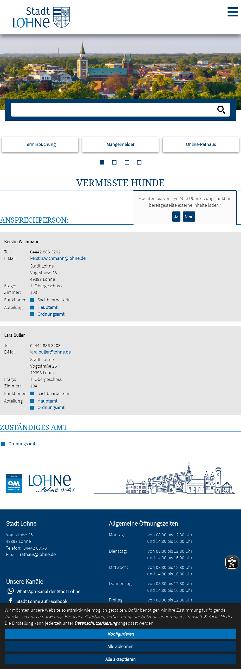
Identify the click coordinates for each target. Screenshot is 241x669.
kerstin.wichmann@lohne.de (58, 258)
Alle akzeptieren (120, 659)
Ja (176, 217)
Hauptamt (47, 307)
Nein (189, 217)
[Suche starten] (221, 110)
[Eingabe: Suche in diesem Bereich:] (115, 109)
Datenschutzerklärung (95, 623)
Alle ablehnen (120, 646)
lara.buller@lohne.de (50, 352)
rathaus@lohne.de (38, 554)
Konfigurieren (120, 634)
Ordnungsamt (50, 314)
